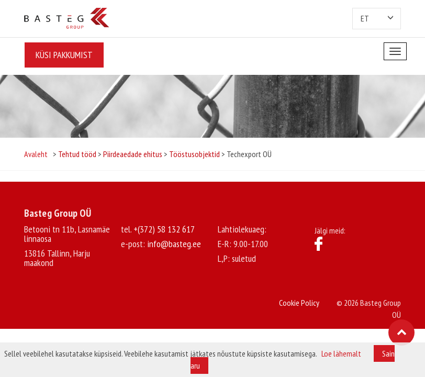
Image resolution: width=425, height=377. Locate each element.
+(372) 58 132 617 (164, 229)
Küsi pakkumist (63, 55)
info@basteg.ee (174, 244)
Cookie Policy (299, 302)
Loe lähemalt (341, 353)
